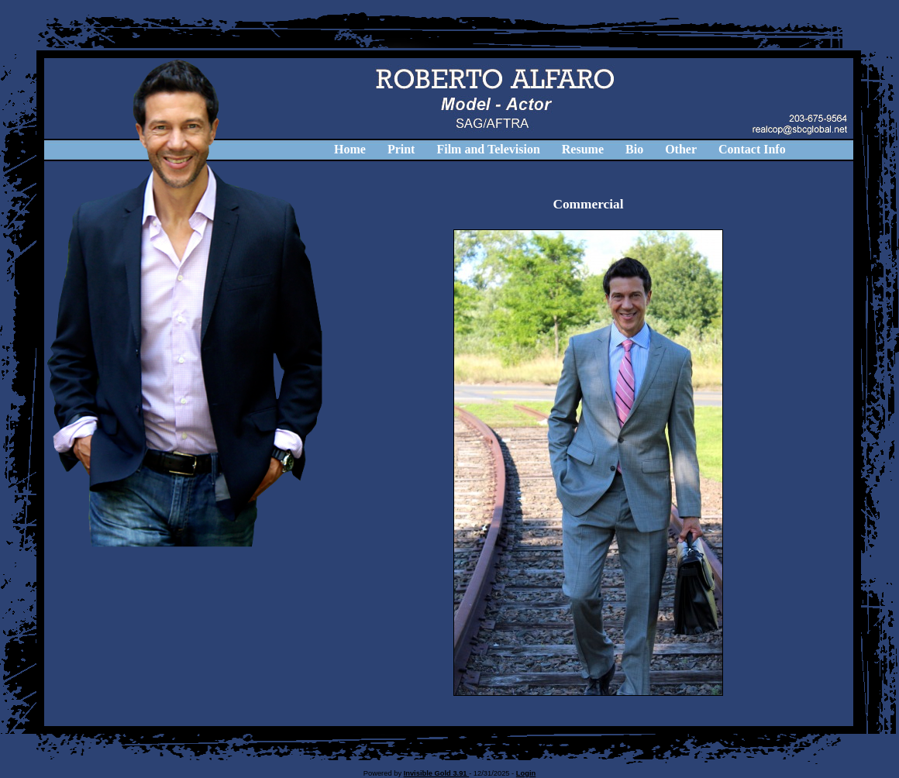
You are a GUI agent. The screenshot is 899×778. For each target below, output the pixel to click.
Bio (634, 149)
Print (401, 149)
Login (526, 773)
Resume (583, 149)
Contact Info (752, 149)
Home (350, 149)
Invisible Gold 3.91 (437, 773)
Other (681, 149)
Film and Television (487, 149)
